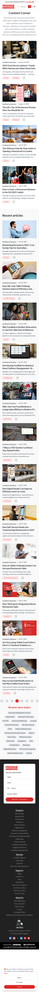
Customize (19, 982)
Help (19, 879)
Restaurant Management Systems (19, 713)
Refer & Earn (19, 906)
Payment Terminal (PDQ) (19, 833)
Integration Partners (20, 847)
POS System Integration (27, 749)
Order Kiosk (7, 501)
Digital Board (19, 828)
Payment (19, 863)
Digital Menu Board (10, 749)
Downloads (20, 882)
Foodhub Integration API (19, 850)
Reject (19, 977)
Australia (6, 257)
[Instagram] (14, 938)
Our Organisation (19, 901)
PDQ (31, 741)
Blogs (19, 874)
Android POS (19, 816)
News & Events (19, 904)
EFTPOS (5, 721)
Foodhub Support (19, 858)
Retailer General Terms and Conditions (19, 915)
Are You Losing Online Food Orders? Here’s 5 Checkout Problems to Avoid (18, 645)
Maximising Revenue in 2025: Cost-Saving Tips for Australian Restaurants (18, 248)
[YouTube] (25, 938)
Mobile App (19, 839)
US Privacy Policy (20, 891)
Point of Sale (7, 419)
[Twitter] (17, 938)
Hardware (19, 822)
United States (10, 717)
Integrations (7, 616)
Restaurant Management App (19, 836)
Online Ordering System (10, 578)
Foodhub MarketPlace (19, 845)
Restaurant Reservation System (15, 733)
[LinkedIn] (21, 938)
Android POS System (11, 725)
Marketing (16, 78)
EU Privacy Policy (19, 888)
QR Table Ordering (9, 298)
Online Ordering (19, 842)
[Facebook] (10, 938)
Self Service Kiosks (25, 737)
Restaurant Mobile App (19, 721)
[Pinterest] (28, 938)
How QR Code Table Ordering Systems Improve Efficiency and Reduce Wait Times (17, 289)
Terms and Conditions (19, 885)
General (6, 78)
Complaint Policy (19, 912)
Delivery (31, 733)
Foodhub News (8, 378)
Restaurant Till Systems (26, 717)
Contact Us (21, 6)
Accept (19, 987)
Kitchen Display (19, 825)
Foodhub (19, 947)
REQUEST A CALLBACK (19, 799)
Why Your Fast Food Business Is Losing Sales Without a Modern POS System (19, 409)
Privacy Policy (19, 893)
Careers (19, 909)
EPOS (10, 729)
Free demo (30, 2)
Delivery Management (19, 830)
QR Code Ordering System (19, 866)
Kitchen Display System (15, 753)
